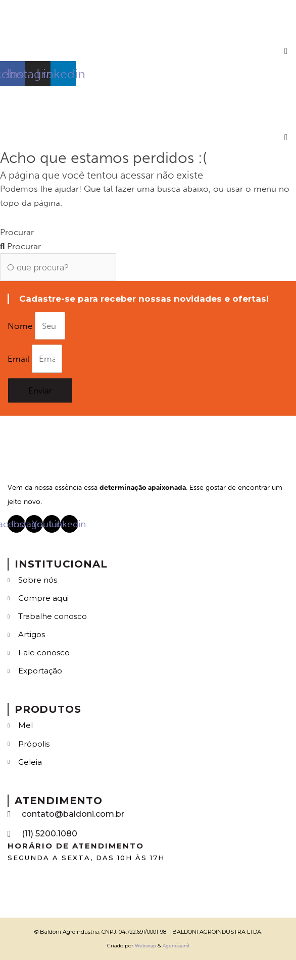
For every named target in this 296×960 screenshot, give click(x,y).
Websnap (145, 946)
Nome (21, 326)
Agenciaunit (176, 946)
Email (20, 359)
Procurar (17, 232)
